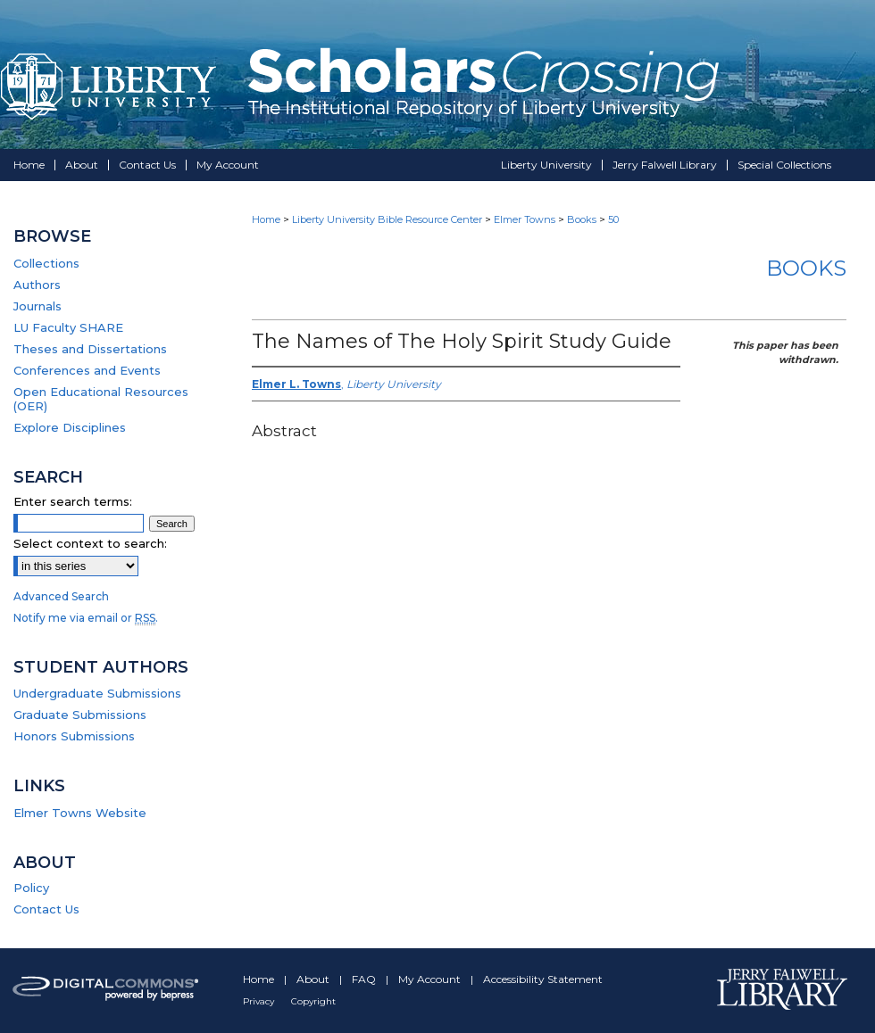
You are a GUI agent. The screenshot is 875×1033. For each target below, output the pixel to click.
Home (266, 219)
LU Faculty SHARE (68, 327)
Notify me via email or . (85, 617)
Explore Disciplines (69, 427)
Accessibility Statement (543, 979)
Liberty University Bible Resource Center (387, 219)
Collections (46, 263)
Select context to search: (90, 543)
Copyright (313, 1001)
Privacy (260, 1001)
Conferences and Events (87, 370)
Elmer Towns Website (79, 813)
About (314, 979)
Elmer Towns (524, 219)
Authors (37, 284)
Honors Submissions (74, 736)
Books (581, 219)
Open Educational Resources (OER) (100, 398)
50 (613, 219)
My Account (430, 979)
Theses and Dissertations (90, 349)
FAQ (365, 979)
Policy (31, 887)
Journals (37, 306)
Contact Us (46, 909)
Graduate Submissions (79, 714)
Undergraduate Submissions (97, 693)
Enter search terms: (72, 501)
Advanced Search (61, 596)
